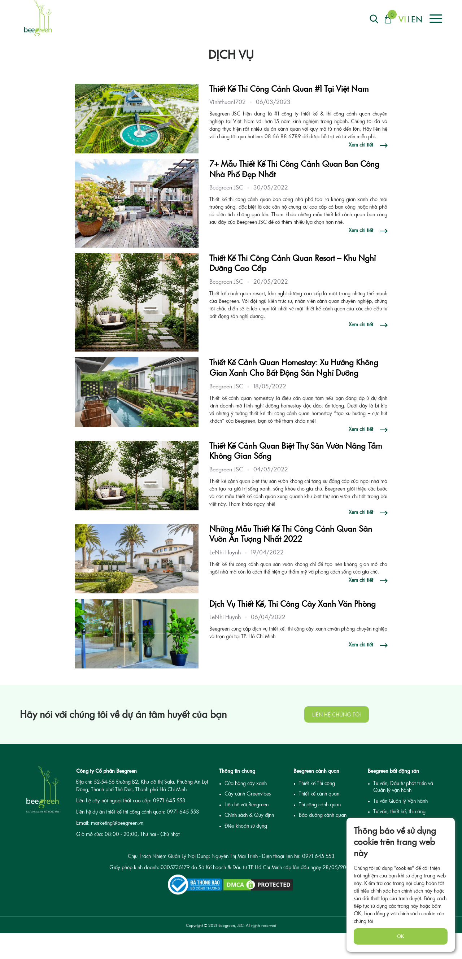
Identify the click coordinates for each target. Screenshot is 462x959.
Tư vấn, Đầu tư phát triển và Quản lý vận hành (403, 786)
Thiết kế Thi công (317, 783)
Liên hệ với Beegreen (247, 804)
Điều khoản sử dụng (246, 825)
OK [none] (400, 936)
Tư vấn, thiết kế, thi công (399, 811)
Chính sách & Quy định (249, 815)
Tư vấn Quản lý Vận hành (400, 801)
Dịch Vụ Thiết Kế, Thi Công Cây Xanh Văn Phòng (292, 604)
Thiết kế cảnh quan (319, 793)
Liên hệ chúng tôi (336, 714)
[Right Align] (374, 19)
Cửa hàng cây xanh (246, 783)
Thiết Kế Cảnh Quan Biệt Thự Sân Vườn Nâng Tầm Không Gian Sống (295, 451)
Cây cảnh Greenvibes (248, 793)
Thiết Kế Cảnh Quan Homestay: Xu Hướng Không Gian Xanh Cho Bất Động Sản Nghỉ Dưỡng (293, 367)
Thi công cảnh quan (320, 804)
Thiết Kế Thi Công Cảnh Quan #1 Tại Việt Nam (289, 89)
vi (402, 19)
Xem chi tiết (362, 145)
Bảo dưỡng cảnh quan (322, 815)
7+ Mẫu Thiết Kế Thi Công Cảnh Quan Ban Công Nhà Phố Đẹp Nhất (294, 169)
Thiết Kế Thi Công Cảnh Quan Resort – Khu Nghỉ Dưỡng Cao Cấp (292, 263)
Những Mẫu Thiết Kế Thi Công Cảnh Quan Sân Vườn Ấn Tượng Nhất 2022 (290, 534)
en (416, 19)
